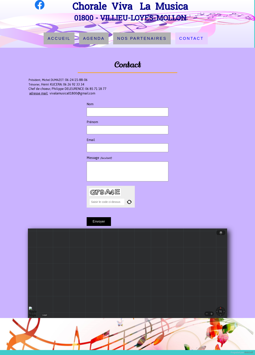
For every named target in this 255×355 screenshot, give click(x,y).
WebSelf (248, 352)
